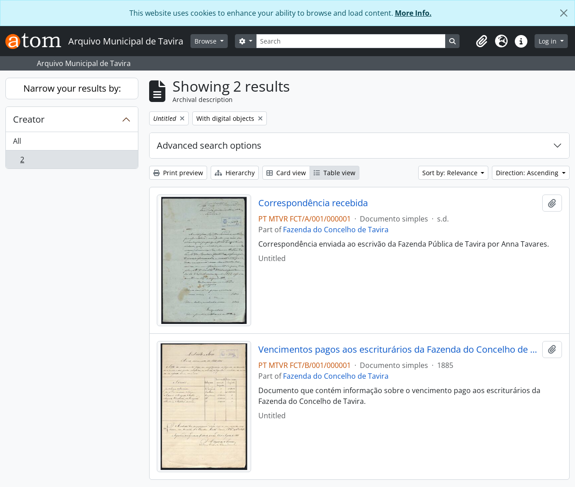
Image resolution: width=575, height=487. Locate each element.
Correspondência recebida (313, 203)
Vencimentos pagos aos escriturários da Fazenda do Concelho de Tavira (398, 349)
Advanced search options (209, 145)
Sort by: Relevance (450, 172)
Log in (548, 41)
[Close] (564, 13)
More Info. (413, 13)
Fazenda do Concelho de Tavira (336, 230)
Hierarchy (235, 172)
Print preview (178, 172)
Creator (28, 119)
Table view (334, 172)
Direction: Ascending (528, 172)
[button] (481, 41)
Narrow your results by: (72, 88)
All (17, 141)
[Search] (351, 41)
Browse (206, 41)
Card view (286, 172)
